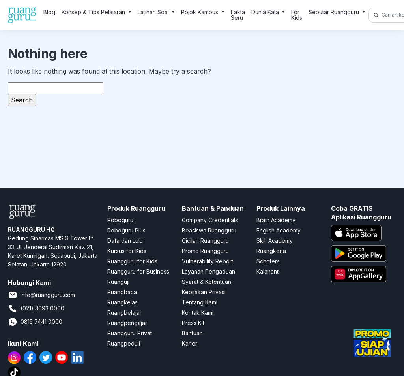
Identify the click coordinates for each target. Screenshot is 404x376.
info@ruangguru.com (41, 295)
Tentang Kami (199, 302)
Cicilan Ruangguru (205, 240)
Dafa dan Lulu (125, 240)
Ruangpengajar (127, 322)
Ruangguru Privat (129, 333)
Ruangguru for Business (138, 271)
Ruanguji (118, 281)
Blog (49, 12)
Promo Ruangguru (205, 251)
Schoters (268, 261)
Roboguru (120, 220)
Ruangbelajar (124, 312)
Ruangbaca (122, 292)
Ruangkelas (122, 302)
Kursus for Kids (126, 251)
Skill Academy (274, 240)
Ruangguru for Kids (132, 261)
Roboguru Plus (126, 230)
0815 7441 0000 (35, 322)
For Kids (296, 15)
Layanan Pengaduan (208, 271)
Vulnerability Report (207, 261)
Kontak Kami (197, 312)
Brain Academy (276, 220)
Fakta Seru (238, 15)
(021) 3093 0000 (36, 308)
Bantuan (192, 333)
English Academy (278, 230)
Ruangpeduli (123, 343)
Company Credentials (210, 220)
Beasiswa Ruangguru (209, 230)
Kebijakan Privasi (204, 292)
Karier (189, 343)
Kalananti (268, 271)
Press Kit (193, 322)
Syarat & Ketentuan (206, 281)
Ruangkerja (271, 251)
